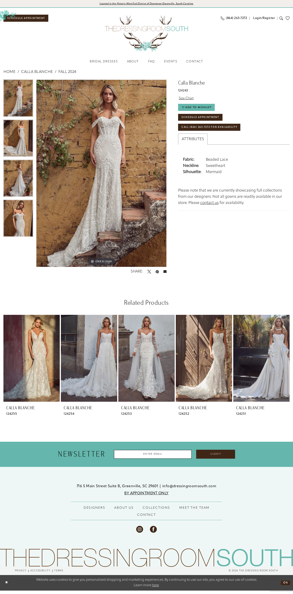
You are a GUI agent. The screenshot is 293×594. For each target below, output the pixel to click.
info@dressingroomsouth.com (189, 489)
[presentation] (31, 360)
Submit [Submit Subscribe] (223, 457)
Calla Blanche (37, 74)
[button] (263, 19)
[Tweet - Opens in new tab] (149, 274)
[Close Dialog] (7, 586)
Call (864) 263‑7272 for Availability (215, 135)
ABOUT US (123, 511)
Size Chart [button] (188, 101)
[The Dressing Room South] (146, 561)
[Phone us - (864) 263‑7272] (233, 19)
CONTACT (146, 518)
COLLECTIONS (156, 511)
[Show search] (281, 19)
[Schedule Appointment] (29, 20)
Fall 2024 (67, 74)
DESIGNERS (94, 511)
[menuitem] (29, 20)
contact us (209, 211)
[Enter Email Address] (149, 457)
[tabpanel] (18, 102)
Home (9, 74)
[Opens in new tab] (147, 4)
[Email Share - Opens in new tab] (165, 273)
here (155, 589)
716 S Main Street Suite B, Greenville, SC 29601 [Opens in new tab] (118, 489)
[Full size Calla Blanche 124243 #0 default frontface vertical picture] (101, 175)
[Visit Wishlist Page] (289, 19)
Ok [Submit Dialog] (285, 586)
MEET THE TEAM (194, 511)
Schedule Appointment (204, 123)
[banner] (146, 35)
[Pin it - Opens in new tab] (157, 274)
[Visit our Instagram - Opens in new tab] (139, 532)
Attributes (193, 147)
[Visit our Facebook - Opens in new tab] (153, 532)
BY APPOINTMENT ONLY (146, 496)
